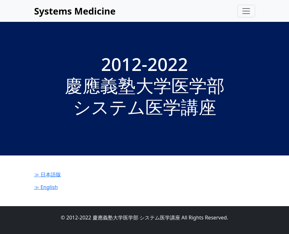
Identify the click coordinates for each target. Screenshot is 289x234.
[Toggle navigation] (246, 11)
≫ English (46, 187)
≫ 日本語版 (47, 174)
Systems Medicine (75, 11)
